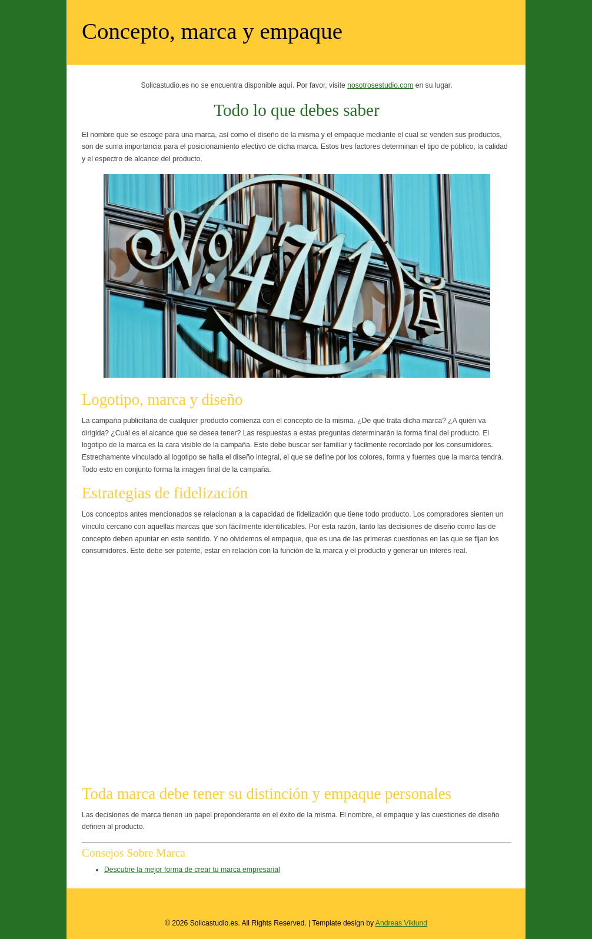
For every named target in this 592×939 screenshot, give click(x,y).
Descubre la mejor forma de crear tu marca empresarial (192, 869)
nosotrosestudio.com (380, 85)
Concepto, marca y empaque (212, 31)
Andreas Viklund (401, 923)
